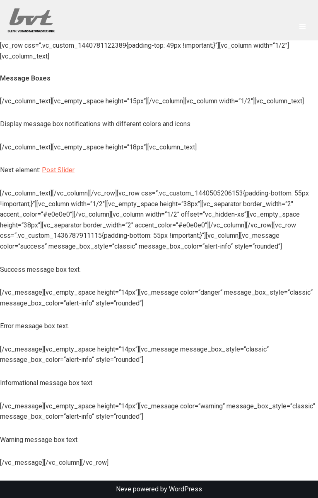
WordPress (185, 489)
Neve (123, 489)
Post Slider (58, 170)
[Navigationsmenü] (302, 26)
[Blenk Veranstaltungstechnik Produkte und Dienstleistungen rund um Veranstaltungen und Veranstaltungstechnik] (33, 20)
